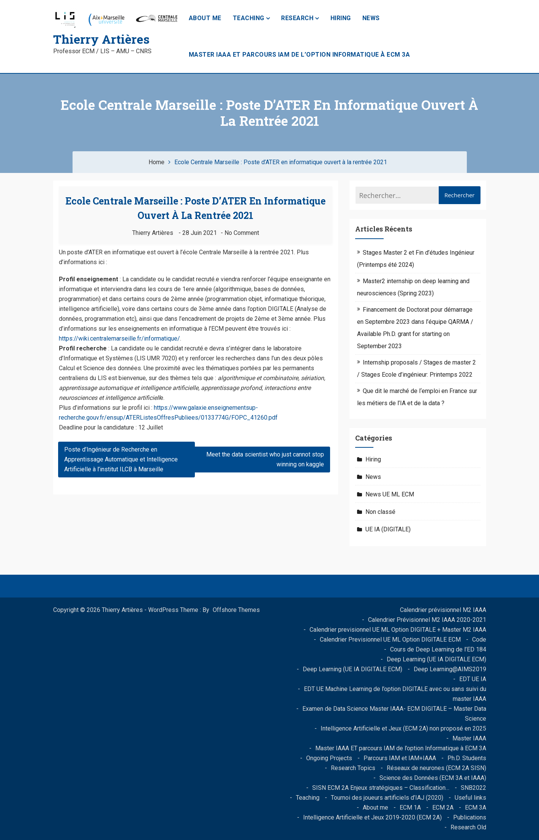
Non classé (380, 511)
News (371, 18)
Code (479, 639)
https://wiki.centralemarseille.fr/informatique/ (119, 338)
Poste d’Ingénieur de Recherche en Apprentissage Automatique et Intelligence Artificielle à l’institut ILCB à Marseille (121, 459)
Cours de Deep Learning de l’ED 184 (438, 649)
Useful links (470, 797)
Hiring (340, 18)
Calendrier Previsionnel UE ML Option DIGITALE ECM (390, 639)
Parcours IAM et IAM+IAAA (400, 758)
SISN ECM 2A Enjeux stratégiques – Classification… (380, 787)
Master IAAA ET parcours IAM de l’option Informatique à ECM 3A (299, 54)
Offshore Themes (236, 609)
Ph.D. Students (466, 758)
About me (205, 18)
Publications (469, 817)
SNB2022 (473, 787)
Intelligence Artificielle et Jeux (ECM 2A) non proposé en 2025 (403, 728)
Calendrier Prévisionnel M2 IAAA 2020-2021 (427, 619)
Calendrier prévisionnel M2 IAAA (443, 609)
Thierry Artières (101, 39)
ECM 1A (410, 807)
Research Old (468, 827)
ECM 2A (443, 807)
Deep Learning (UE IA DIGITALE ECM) (436, 659)
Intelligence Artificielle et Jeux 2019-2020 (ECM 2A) (372, 817)
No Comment (241, 232)
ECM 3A (475, 807)
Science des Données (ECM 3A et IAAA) (432, 777)
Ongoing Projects (329, 758)
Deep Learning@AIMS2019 (450, 669)
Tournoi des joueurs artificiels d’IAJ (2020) (387, 797)
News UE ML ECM (389, 494)
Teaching (248, 18)
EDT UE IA (472, 679)
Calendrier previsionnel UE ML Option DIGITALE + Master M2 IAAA (398, 629)
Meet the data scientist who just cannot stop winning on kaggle (265, 459)
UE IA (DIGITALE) (388, 529)
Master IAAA (469, 738)
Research (297, 18)
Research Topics (353, 768)
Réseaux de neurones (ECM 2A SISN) (436, 768)
